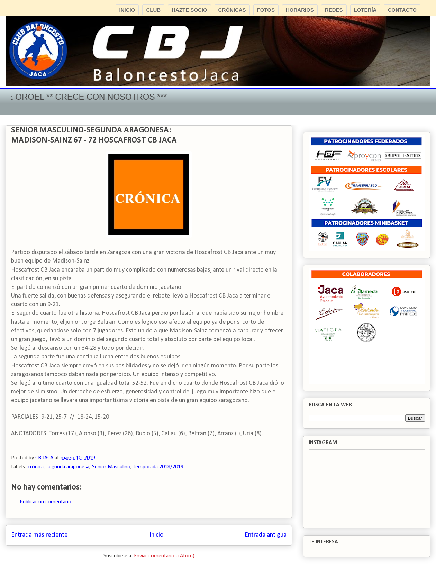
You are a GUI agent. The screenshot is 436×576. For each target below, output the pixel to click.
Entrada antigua (266, 535)
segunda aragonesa (67, 467)
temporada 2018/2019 (158, 467)
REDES (334, 10)
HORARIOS (300, 10)
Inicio (156, 535)
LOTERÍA (365, 10)
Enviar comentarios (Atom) (164, 556)
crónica (36, 467)
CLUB (153, 10)
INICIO (127, 10)
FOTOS (266, 10)
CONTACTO (402, 10)
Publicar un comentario (45, 502)
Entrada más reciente (39, 535)
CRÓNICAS (232, 10)
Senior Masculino (111, 467)
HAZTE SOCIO (189, 10)
